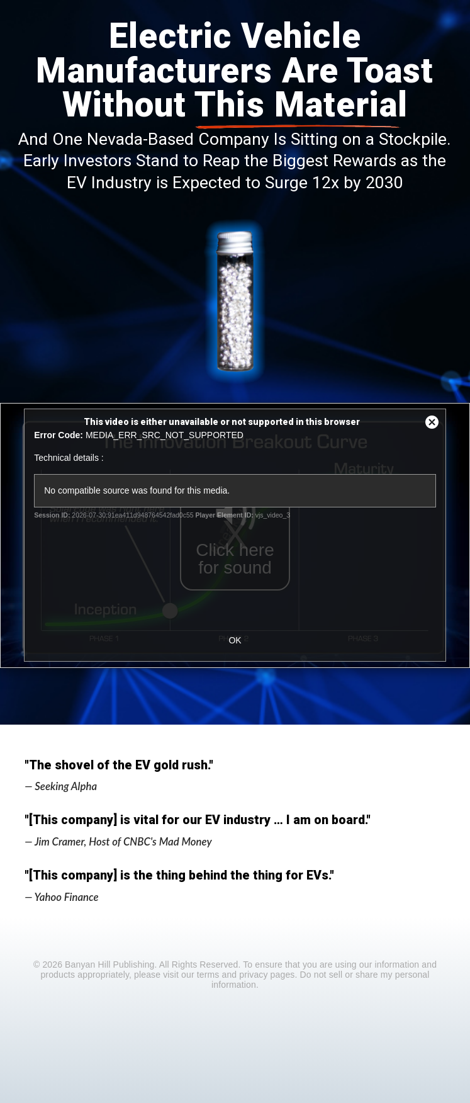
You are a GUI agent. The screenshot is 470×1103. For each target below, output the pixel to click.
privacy (253, 975)
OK (234, 640)
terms (208, 975)
